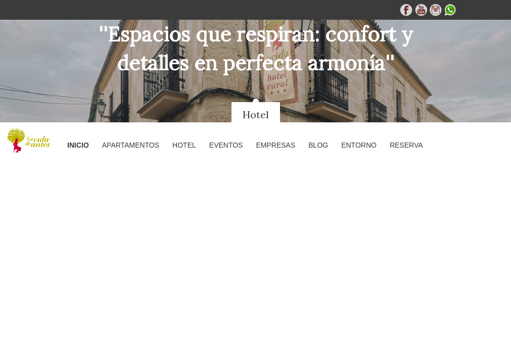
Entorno (359, 145)
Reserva (406, 145)
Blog (318, 145)
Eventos (226, 145)
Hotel (256, 114)
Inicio (78, 145)
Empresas (275, 145)
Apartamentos (130, 145)
